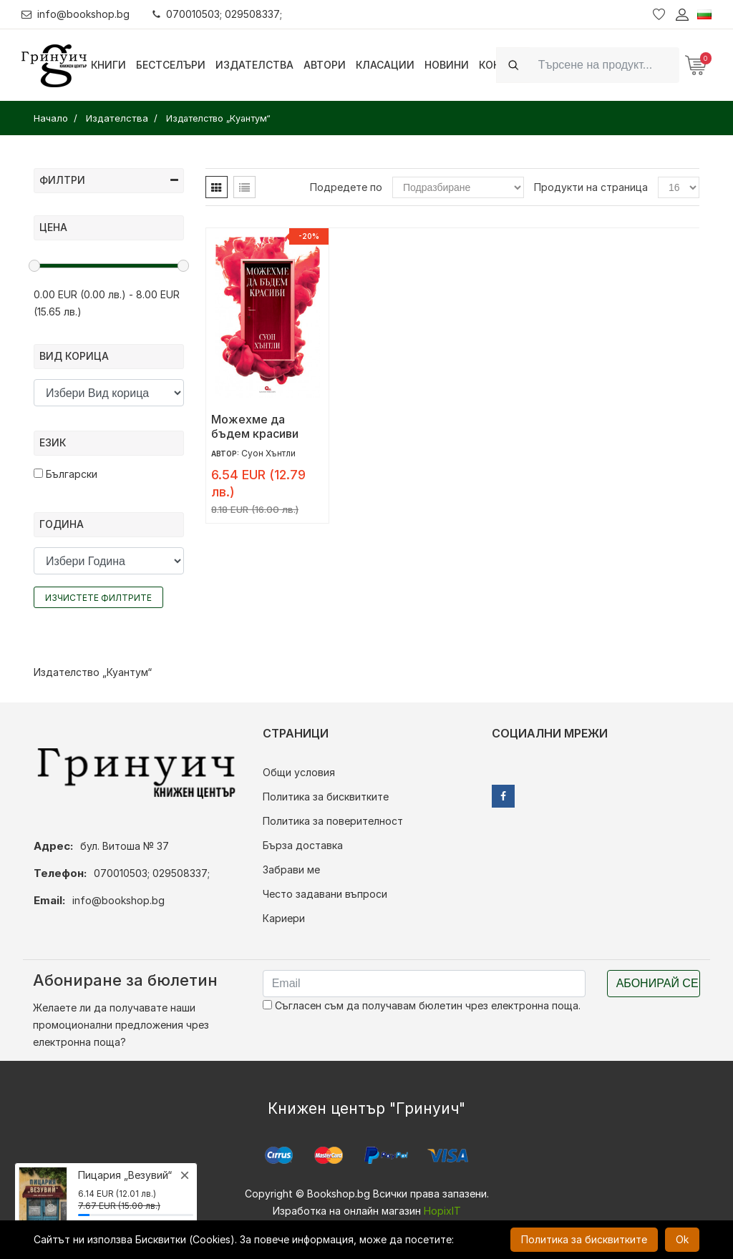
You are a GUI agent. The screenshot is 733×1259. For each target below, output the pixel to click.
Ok (682, 1239)
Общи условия (299, 772)
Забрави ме (291, 869)
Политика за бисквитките (326, 796)
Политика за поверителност (333, 821)
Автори (325, 65)
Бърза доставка (303, 845)
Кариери (284, 918)
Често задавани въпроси (325, 894)
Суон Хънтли (268, 453)
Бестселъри (170, 65)
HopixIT (442, 1211)
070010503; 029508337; (217, 14)
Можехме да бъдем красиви (254, 426)
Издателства (254, 65)
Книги (108, 65)
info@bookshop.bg (75, 14)
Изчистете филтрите (98, 597)
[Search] (604, 64)
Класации (385, 65)
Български (65, 474)
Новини (446, 65)
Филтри (108, 180)
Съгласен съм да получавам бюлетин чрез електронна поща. (422, 1005)
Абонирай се (657, 983)
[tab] (216, 187)
